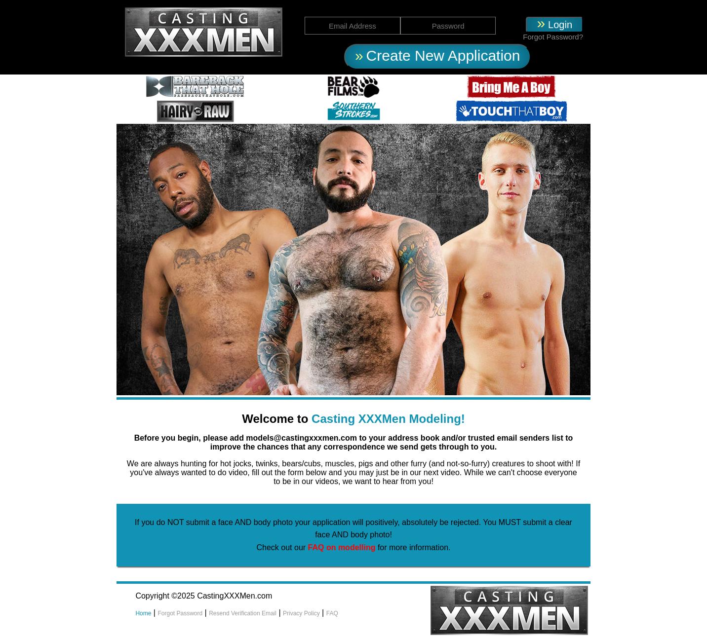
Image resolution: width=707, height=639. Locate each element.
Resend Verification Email (242, 613)
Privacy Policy (301, 613)
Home (143, 613)
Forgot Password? (553, 37)
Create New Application (443, 55)
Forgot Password (179, 613)
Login (560, 24)
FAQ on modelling (343, 547)
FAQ (332, 613)
